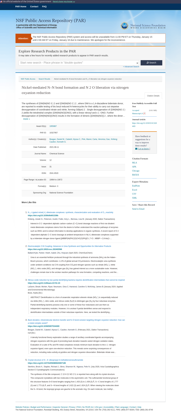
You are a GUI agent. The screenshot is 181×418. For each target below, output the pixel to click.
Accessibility (108, 407)
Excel (134, 190)
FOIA (79, 407)
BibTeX (135, 175)
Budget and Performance (41, 407)
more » (26, 119)
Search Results (44, 79)
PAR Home (20, 6)
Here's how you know (64, 1)
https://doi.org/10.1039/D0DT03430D (44, 326)
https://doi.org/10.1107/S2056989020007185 (47, 363)
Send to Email (138, 209)
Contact (34, 6)
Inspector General (60, 407)
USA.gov (98, 407)
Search (151, 62)
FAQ (44, 6)
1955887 (53, 126)
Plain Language (121, 407)
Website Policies (22, 407)
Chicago (135, 171)
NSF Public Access (28, 79)
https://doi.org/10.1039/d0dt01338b (43, 215)
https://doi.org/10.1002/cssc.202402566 (45, 249)
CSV (134, 194)
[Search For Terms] (79, 62)
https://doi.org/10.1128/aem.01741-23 (44, 283)
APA (134, 167)
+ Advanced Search (131, 67)
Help (139, 407)
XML (134, 198)
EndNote (136, 186)
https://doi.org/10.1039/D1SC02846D (144, 124)
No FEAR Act (87, 407)
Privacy (72, 407)
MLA (134, 163)
